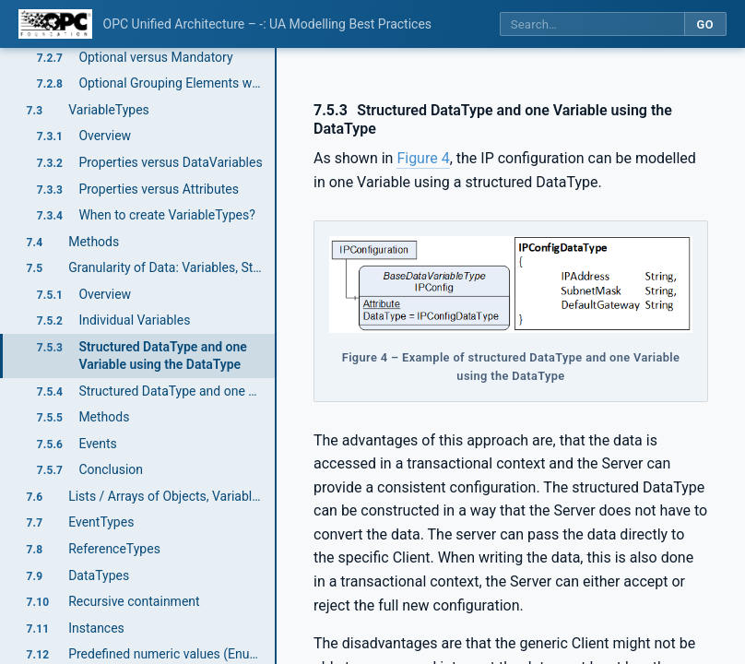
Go (705, 24)
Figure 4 (422, 158)
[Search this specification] (592, 24)
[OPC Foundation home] (55, 24)
